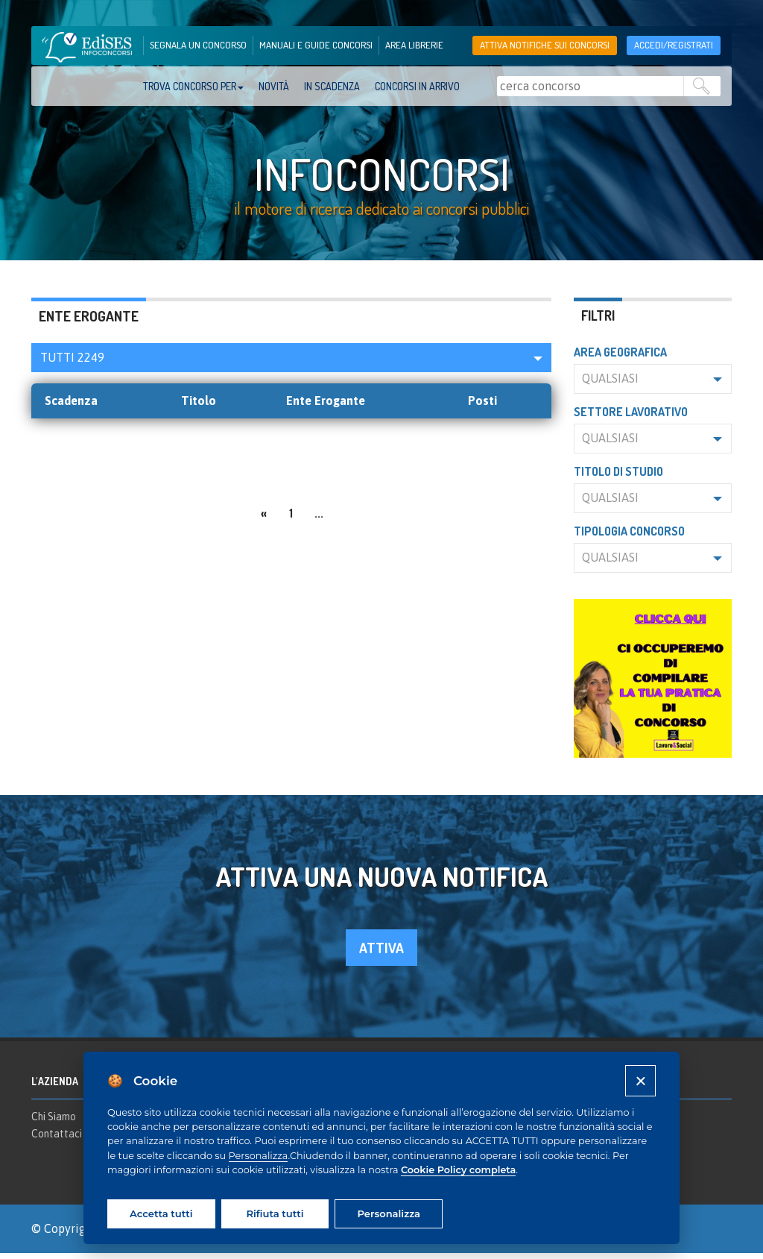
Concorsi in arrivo (417, 86)
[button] (291, 363)
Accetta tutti (161, 1213)
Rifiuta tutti (274, 1213)
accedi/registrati (673, 45)
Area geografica (620, 358)
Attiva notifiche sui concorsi (545, 45)
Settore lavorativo (631, 417)
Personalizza (258, 1155)
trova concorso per (193, 86)
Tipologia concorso (629, 537)
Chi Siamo (53, 1122)
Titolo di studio (618, 477)
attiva (381, 953)
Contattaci (56, 1140)
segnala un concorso (198, 45)
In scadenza (332, 86)
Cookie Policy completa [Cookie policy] (458, 1169)
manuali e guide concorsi (316, 45)
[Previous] (264, 517)
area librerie (414, 45)
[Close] (640, 1080)
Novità (274, 86)
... (318, 519)
